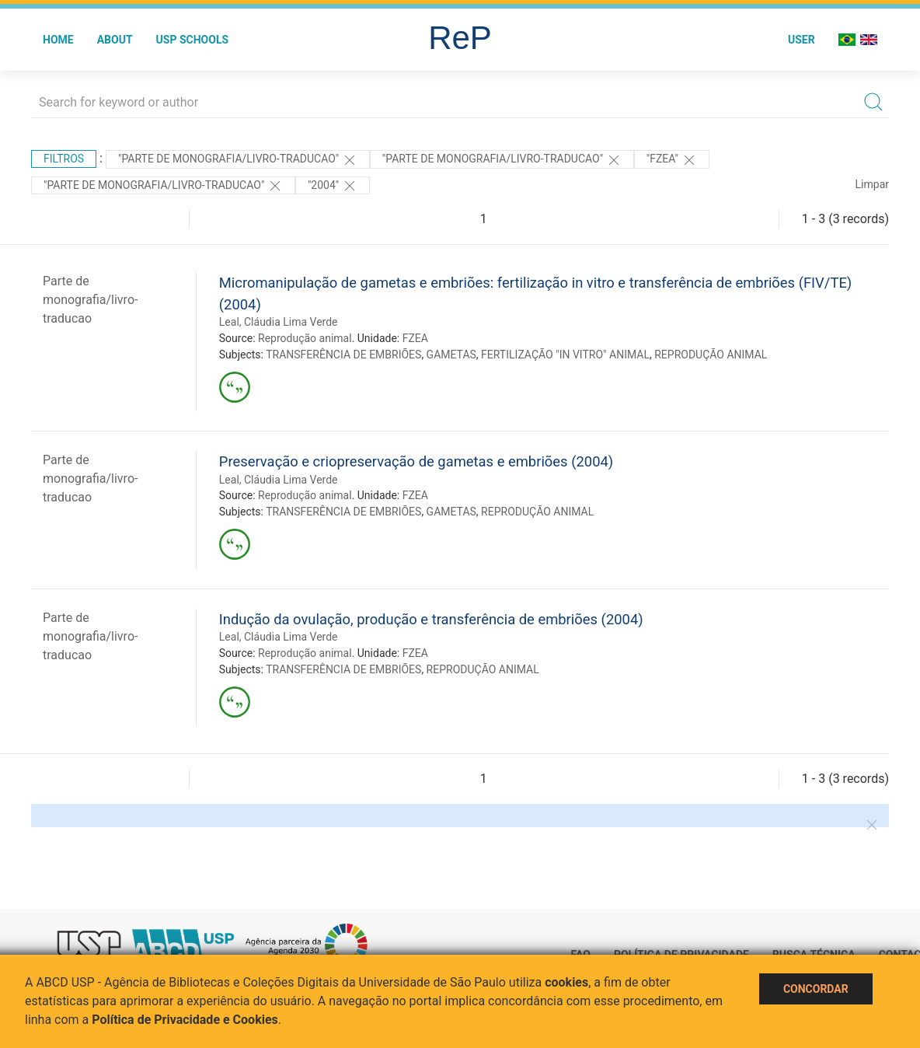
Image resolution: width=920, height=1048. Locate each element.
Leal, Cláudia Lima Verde (278, 322)
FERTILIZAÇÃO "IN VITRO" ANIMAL (565, 354)
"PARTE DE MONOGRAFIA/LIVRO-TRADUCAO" (237, 160)
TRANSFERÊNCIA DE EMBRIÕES (343, 354)
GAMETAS (451, 354)
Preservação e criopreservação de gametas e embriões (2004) (416, 461)
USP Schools (192, 39)
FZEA (415, 338)
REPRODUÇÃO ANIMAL (710, 354)
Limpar (872, 184)
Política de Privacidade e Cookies (185, 1019)
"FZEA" (671, 160)
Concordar (816, 989)
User (801, 39)
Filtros (64, 158)
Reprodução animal (305, 338)
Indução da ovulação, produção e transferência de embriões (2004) (431, 619)
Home (58, 39)
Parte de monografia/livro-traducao (90, 300)
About (115, 39)
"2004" (332, 186)
